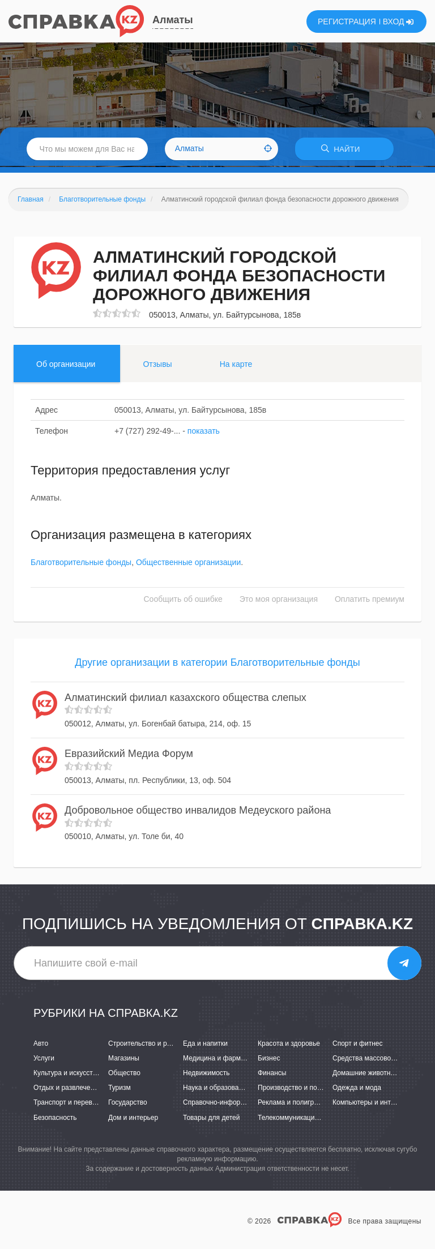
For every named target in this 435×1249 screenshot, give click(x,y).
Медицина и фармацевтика (226, 1059)
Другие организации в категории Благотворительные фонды (217, 663)
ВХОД (398, 21)
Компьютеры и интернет (370, 1104)
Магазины (123, 1059)
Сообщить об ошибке (183, 600)
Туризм (119, 1089)
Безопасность (55, 1119)
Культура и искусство (66, 1075)
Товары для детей (211, 1119)
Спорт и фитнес (357, 1045)
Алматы (172, 19)
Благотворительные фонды (81, 563)
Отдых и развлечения (67, 1089)
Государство (127, 1104)
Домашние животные (365, 1075)
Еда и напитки (205, 1045)
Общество (124, 1075)
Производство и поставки (298, 1089)
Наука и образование (216, 1089)
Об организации (65, 365)
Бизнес (269, 1059)
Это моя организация (279, 600)
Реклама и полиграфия (294, 1104)
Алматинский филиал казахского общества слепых (185, 698)
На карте (236, 365)
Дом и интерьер (133, 1119)
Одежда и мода (356, 1089)
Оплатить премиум (369, 600)
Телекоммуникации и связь (300, 1119)
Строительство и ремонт (147, 1045)
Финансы (272, 1075)
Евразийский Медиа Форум (129, 755)
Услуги (43, 1059)
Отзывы (157, 365)
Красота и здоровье (289, 1045)
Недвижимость (206, 1075)
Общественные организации (188, 563)
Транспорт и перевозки (69, 1104)
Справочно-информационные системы (244, 1104)
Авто (40, 1045)
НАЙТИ (344, 150)
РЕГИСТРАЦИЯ (347, 21)
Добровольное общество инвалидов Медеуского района (198, 811)
